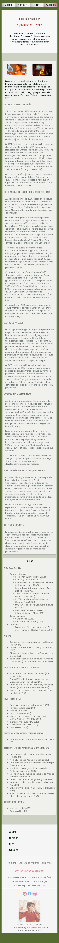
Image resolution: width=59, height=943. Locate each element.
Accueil (8, 5)
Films (11, 844)
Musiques (13, 838)
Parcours (50, 5)
